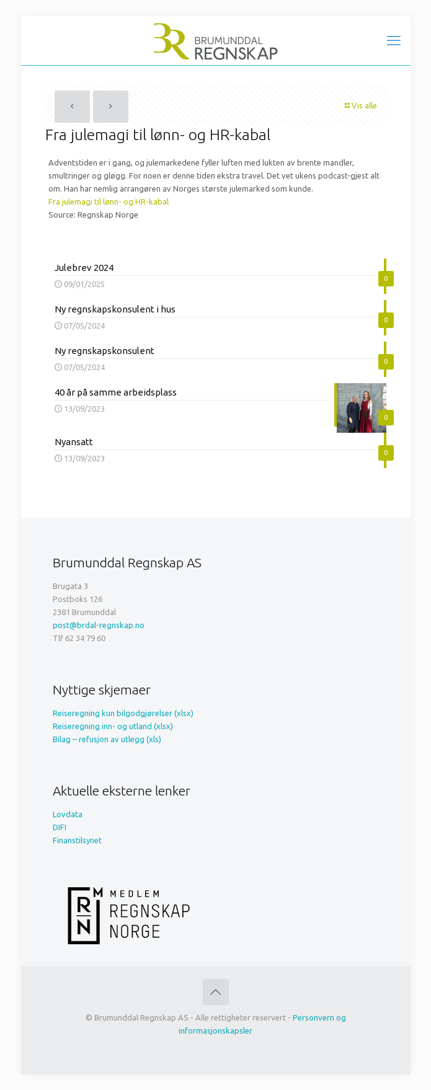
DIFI (59, 827)
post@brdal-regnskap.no (98, 625)
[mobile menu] (393, 40)
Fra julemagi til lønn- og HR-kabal (108, 201)
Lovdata (67, 814)
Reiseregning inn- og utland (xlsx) (113, 726)
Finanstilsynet (77, 840)
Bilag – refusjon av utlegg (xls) (107, 739)
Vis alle (360, 105)
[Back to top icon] (216, 992)
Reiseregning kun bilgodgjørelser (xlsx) (123, 713)
